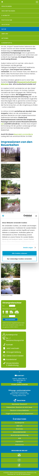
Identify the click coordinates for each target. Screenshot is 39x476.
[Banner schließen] (36, 216)
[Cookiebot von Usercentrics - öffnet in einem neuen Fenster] (24, 216)
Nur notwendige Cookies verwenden (19, 259)
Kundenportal (6, 43)
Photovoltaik (6, 20)
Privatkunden (6, 6)
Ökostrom (5, 25)
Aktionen (4, 38)
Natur (3, 29)
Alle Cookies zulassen (19, 253)
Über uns (4, 34)
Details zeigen (28, 247)
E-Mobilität (5, 15)
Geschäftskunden (8, 11)
